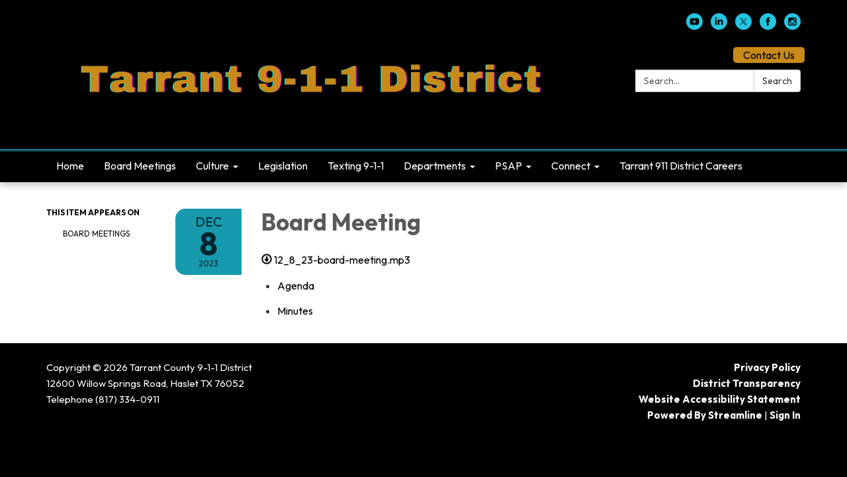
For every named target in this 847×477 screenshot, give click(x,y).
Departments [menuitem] (435, 165)
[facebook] (768, 25)
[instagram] (792, 25)
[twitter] (743, 25)
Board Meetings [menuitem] (140, 165)
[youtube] (694, 25)
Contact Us (769, 55)
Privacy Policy (767, 367)
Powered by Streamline (704, 415)
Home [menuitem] (70, 165)
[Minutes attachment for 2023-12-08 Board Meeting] (295, 310)
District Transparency (747, 383)
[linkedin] (719, 25)
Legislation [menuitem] (283, 165)
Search (777, 81)
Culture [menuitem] (212, 165)
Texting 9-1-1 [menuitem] (356, 165)
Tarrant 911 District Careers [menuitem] (680, 165)
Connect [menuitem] (570, 165)
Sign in (785, 415)
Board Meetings (96, 233)
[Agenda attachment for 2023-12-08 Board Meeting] (295, 285)
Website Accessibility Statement (720, 399)
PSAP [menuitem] (508, 165)
